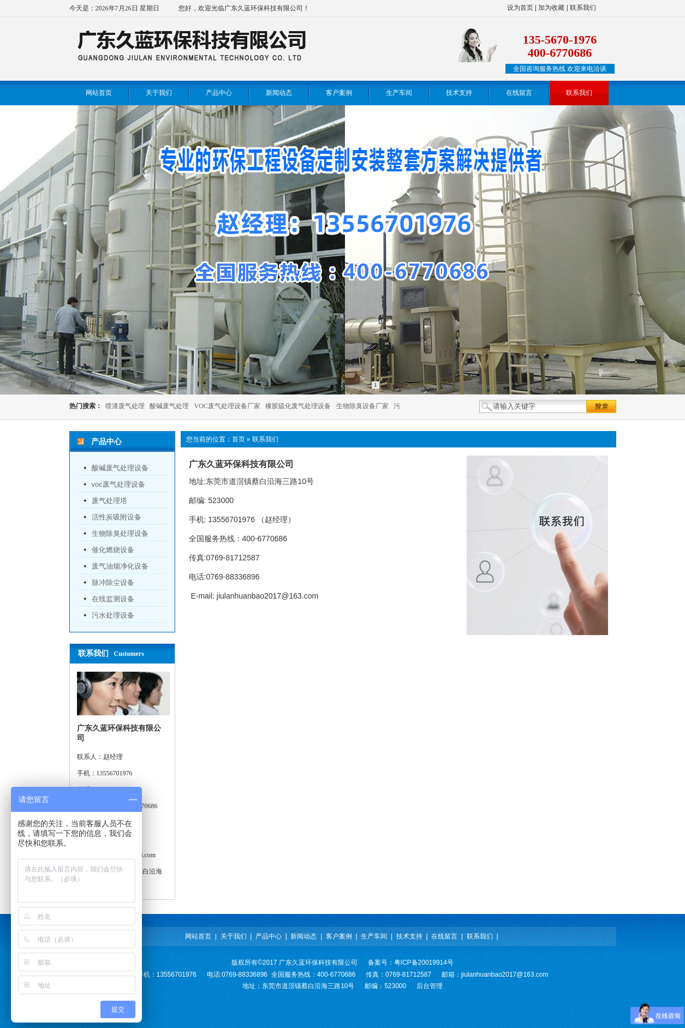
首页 (238, 439)
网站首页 (198, 936)
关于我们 (234, 936)
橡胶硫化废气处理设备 (298, 406)
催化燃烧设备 (113, 550)
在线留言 (444, 936)
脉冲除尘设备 (113, 582)
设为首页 (520, 7)
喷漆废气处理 (125, 406)
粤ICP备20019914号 (424, 962)
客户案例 (339, 936)
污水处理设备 (113, 615)
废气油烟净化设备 (120, 566)
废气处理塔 (109, 501)
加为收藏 (551, 7)
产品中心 (268, 936)
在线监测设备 (113, 599)
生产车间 (374, 936)
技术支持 (409, 936)
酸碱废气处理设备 (120, 468)
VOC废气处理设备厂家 (227, 406)
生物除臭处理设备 (120, 533)
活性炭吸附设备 (116, 517)
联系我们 (583, 7)
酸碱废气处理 (169, 406)
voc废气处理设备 (118, 484)
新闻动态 (303, 936)
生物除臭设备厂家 (362, 406)
